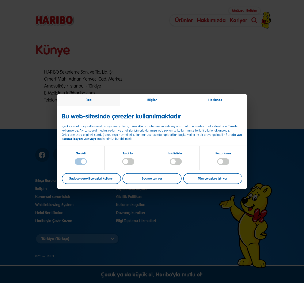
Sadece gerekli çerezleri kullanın (91, 178)
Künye (92, 139)
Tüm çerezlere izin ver (212, 178)
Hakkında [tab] (215, 100)
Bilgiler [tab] (152, 100)
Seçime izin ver (152, 178)
